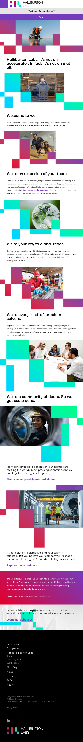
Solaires (53, 596)
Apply (41, 17)
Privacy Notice (12, 708)
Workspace (13, 662)
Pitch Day (12, 667)
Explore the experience (22, 565)
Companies (13, 648)
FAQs (10, 680)
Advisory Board (15, 659)
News (10, 671)
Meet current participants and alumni (31, 479)
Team (10, 656)
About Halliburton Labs (20, 652)
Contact (11, 676)
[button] (73, 587)
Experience (13, 643)
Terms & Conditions (14, 714)
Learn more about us (19, 619)
